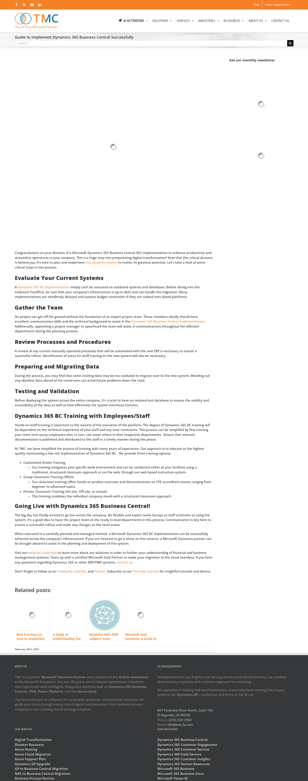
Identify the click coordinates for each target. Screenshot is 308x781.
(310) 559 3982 (180, 720)
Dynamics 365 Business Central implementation (167, 321)
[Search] (290, 43)
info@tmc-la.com (180, 724)
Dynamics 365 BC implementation (44, 287)
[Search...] (151, 43)
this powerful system (101, 262)
